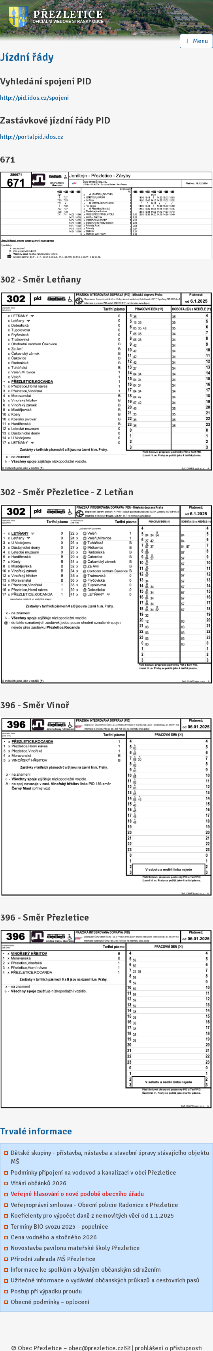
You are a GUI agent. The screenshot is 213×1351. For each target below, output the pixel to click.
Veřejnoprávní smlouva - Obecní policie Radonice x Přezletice (94, 1205)
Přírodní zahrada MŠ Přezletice (53, 1259)
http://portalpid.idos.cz (31, 137)
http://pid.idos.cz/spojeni (34, 98)
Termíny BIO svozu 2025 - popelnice (59, 1227)
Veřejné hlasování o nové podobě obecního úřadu (77, 1194)
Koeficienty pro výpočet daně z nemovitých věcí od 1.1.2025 (92, 1216)
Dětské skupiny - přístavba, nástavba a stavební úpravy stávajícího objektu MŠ (110, 1157)
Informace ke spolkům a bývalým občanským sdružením (86, 1270)
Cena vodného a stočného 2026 (54, 1237)
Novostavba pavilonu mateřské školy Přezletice (75, 1248)
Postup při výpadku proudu (46, 1291)
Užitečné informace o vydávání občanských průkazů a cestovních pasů (105, 1280)
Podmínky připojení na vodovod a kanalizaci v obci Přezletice (93, 1173)
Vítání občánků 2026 (38, 1183)
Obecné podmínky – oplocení (50, 1302)
